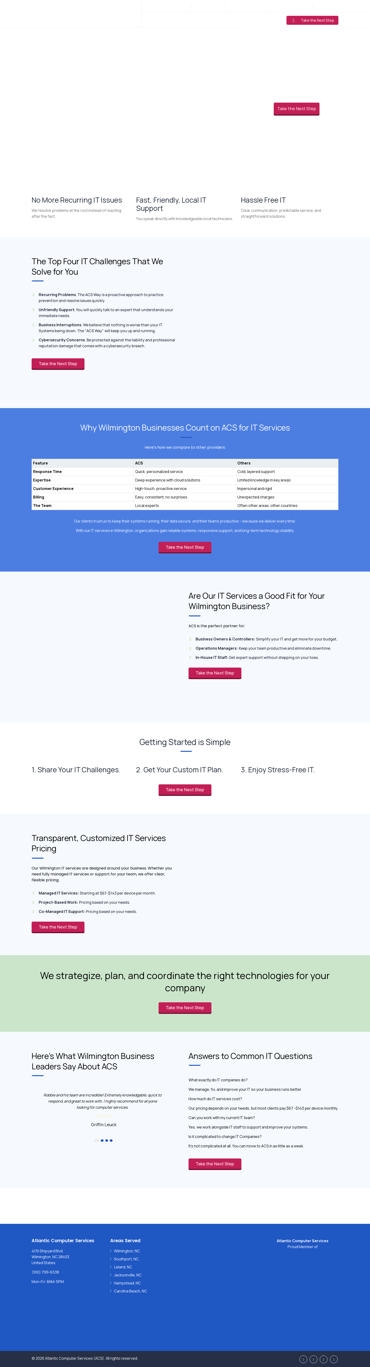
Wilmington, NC (127, 1251)
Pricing (234, 19)
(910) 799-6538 (211, 6)
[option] (104, 1109)
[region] (185, 479)
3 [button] (106, 1140)
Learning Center (262, 19)
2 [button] (102, 1140)
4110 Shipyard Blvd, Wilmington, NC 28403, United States (51, 1256)
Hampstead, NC (127, 1283)
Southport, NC (126, 1259)
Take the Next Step (313, 20)
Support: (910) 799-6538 (289, 6)
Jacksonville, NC (128, 1275)
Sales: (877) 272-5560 (246, 6)
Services (172, 19)
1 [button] (97, 1140)
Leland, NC (123, 1267)
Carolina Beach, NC (130, 1291)
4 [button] (111, 1140)
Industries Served (204, 19)
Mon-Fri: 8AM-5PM (174, 6)
